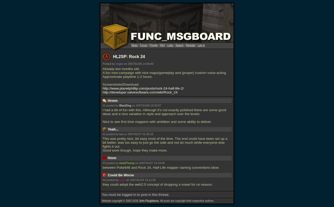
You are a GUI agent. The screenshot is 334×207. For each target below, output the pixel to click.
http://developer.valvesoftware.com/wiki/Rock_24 (140, 92)
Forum (143, 45)
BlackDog (125, 105)
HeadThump (127, 163)
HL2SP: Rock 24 (129, 56)
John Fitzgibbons (149, 200)
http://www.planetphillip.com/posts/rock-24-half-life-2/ (143, 88)
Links (170, 45)
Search (179, 45)
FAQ (162, 45)
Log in (201, 45)
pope (122, 179)
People (154, 45)
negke (119, 63)
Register (190, 45)
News (134, 45)
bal (121, 134)
